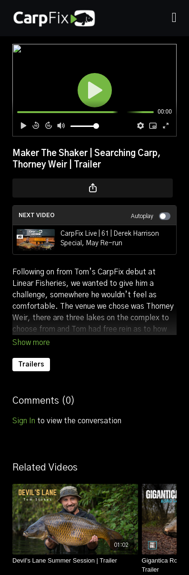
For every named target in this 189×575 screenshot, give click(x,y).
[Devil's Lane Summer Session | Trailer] (75, 560)
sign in (23, 421)
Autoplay (150, 216)
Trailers (31, 364)
